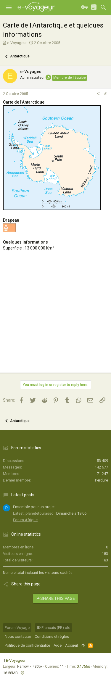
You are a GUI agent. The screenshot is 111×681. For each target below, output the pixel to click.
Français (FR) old (53, 627)
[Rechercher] (103, 7)
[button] (9, 7)
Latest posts (22, 494)
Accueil (71, 645)
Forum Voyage (17, 627)
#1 (106, 94)
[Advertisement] (55, 317)
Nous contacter (18, 636)
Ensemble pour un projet (34, 507)
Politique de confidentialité (27, 645)
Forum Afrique (25, 520)
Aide (58, 645)
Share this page (55, 598)
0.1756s (83, 666)
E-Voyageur (15, 660)
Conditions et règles (52, 636)
